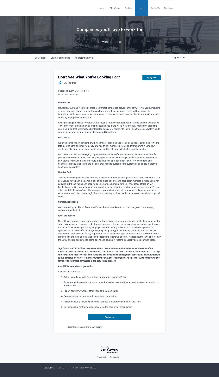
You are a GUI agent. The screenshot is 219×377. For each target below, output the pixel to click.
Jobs (142, 8)
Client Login (168, 8)
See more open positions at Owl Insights (85, 327)
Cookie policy (115, 357)
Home (101, 8)
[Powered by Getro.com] (109, 349)
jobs (41, 57)
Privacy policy (102, 357)
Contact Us (155, 8)
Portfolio (128, 8)
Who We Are (115, 8)
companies (60, 57)
